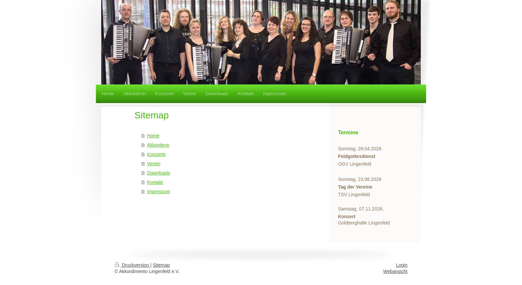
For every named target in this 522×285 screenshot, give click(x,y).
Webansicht (395, 271)
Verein (153, 163)
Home (153, 135)
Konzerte (156, 154)
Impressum (158, 191)
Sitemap (161, 265)
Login (401, 265)
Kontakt (155, 182)
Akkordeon (158, 145)
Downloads (158, 173)
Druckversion (132, 265)
